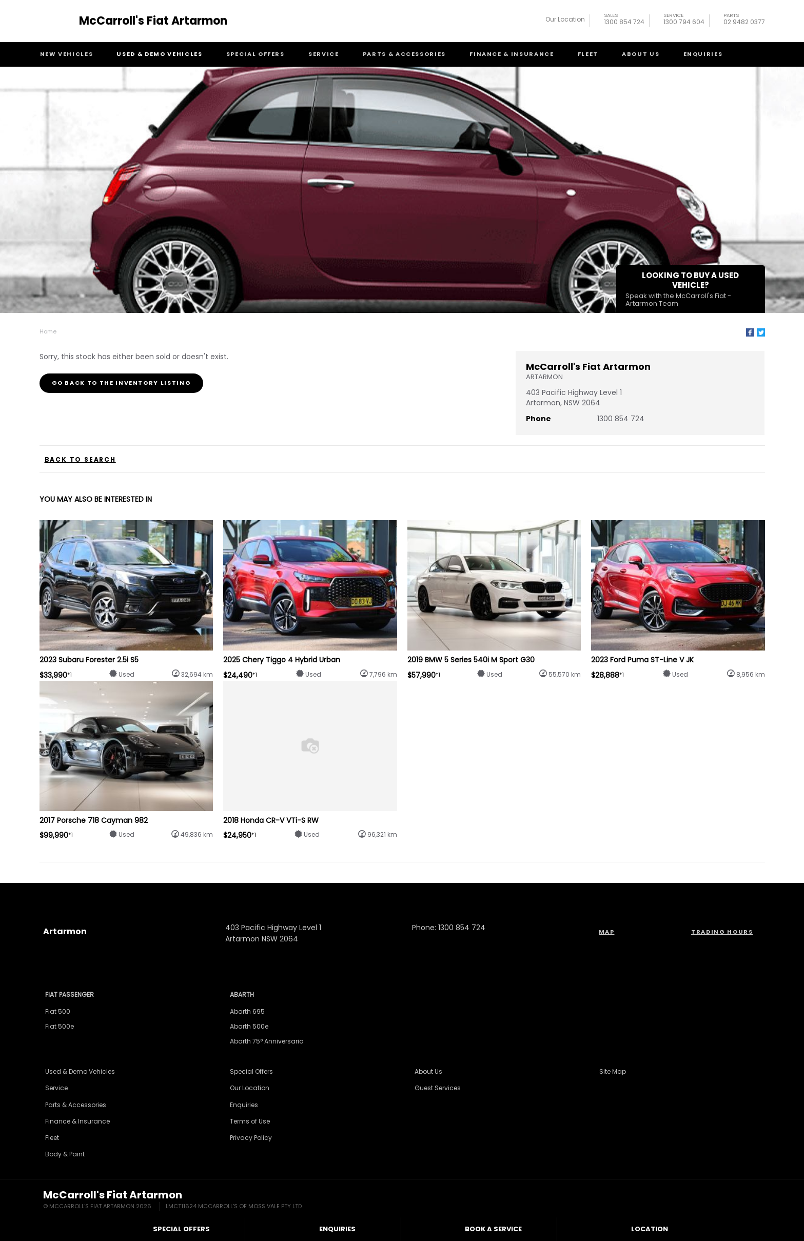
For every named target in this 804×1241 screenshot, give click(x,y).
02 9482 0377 (744, 20)
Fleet (588, 54)
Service (323, 54)
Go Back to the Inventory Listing (121, 383)
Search (745, 54)
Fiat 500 (57, 1011)
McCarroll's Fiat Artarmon (153, 21)
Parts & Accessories (404, 54)
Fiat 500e (59, 1026)
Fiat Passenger (69, 994)
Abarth (242, 994)
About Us (640, 54)
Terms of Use (250, 1121)
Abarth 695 (247, 1011)
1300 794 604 (683, 20)
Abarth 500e (249, 1026)
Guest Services (438, 1088)
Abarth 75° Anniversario (266, 1041)
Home (48, 331)
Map (607, 932)
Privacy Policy (251, 1137)
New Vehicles (66, 54)
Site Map (612, 1071)
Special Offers (255, 54)
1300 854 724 (624, 20)
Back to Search (80, 459)
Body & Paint (65, 1154)
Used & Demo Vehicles (159, 54)
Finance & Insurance (511, 54)
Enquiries (703, 54)
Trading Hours (722, 932)
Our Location (565, 19)
